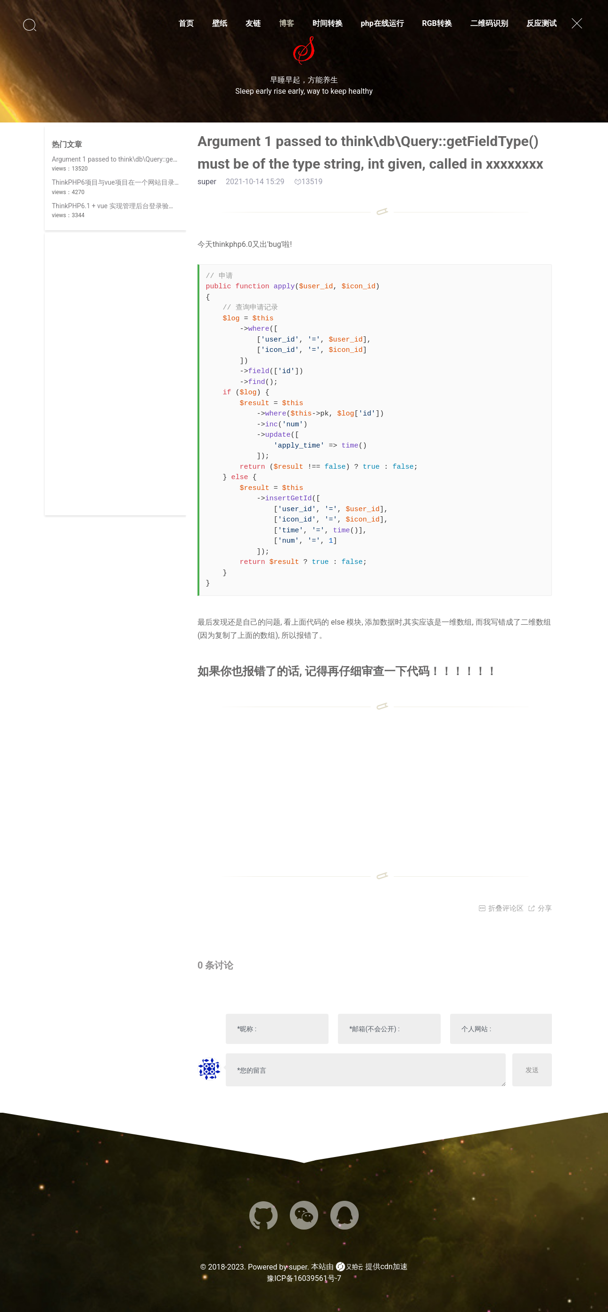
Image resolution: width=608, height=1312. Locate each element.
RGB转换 (437, 23)
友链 (253, 23)
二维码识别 (489, 23)
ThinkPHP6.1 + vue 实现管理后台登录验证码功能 (123, 206)
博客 (286, 23)
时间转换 (327, 23)
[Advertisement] (115, 374)
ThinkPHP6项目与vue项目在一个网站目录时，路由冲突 (133, 182)
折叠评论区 (501, 908)
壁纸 (219, 23)
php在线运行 (382, 23)
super (298, 1267)
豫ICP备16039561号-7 (304, 1278)
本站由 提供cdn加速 (359, 1267)
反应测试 (541, 23)
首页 (186, 23)
